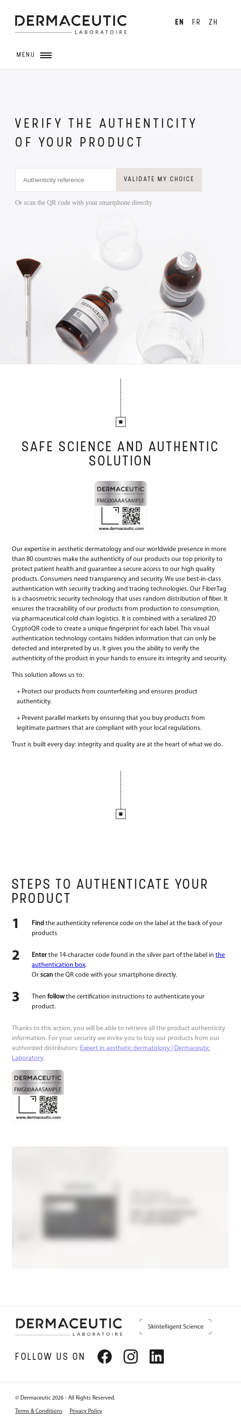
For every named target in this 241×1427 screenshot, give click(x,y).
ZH (213, 22)
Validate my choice (159, 179)
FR (196, 22)
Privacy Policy (86, 1411)
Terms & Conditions (38, 1411)
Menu (34, 55)
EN (180, 22)
